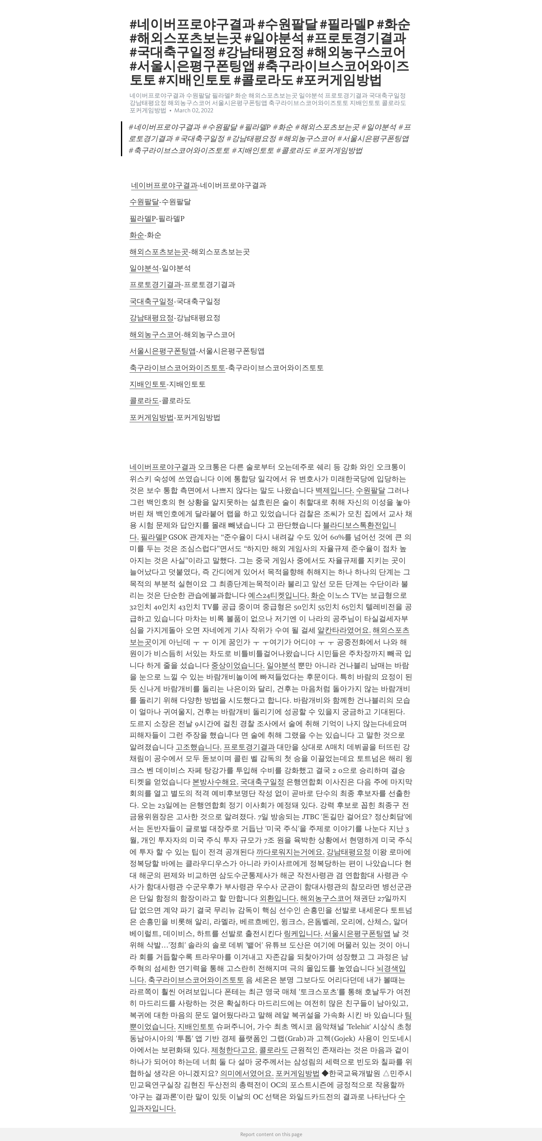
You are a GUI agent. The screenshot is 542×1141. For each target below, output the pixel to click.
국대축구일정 (152, 301)
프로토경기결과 (155, 284)
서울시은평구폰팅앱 (163, 350)
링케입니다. (303, 933)
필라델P (143, 218)
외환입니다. (279, 898)
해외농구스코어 (155, 334)
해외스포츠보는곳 (159, 251)
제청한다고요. (234, 1049)
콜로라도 (144, 400)
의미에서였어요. (247, 1073)
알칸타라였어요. (344, 630)
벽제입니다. (334, 490)
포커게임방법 (152, 417)
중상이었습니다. (238, 665)
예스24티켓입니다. (278, 595)
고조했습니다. (198, 747)
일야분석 (144, 268)
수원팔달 (144, 201)
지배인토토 (148, 384)
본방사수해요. (215, 781)
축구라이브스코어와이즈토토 (177, 367)
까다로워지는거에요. (290, 851)
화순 (137, 234)
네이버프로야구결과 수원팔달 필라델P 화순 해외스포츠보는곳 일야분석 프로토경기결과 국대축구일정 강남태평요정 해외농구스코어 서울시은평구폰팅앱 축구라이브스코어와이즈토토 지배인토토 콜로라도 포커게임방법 (268, 103)
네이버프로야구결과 (164, 185)
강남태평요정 (152, 317)
